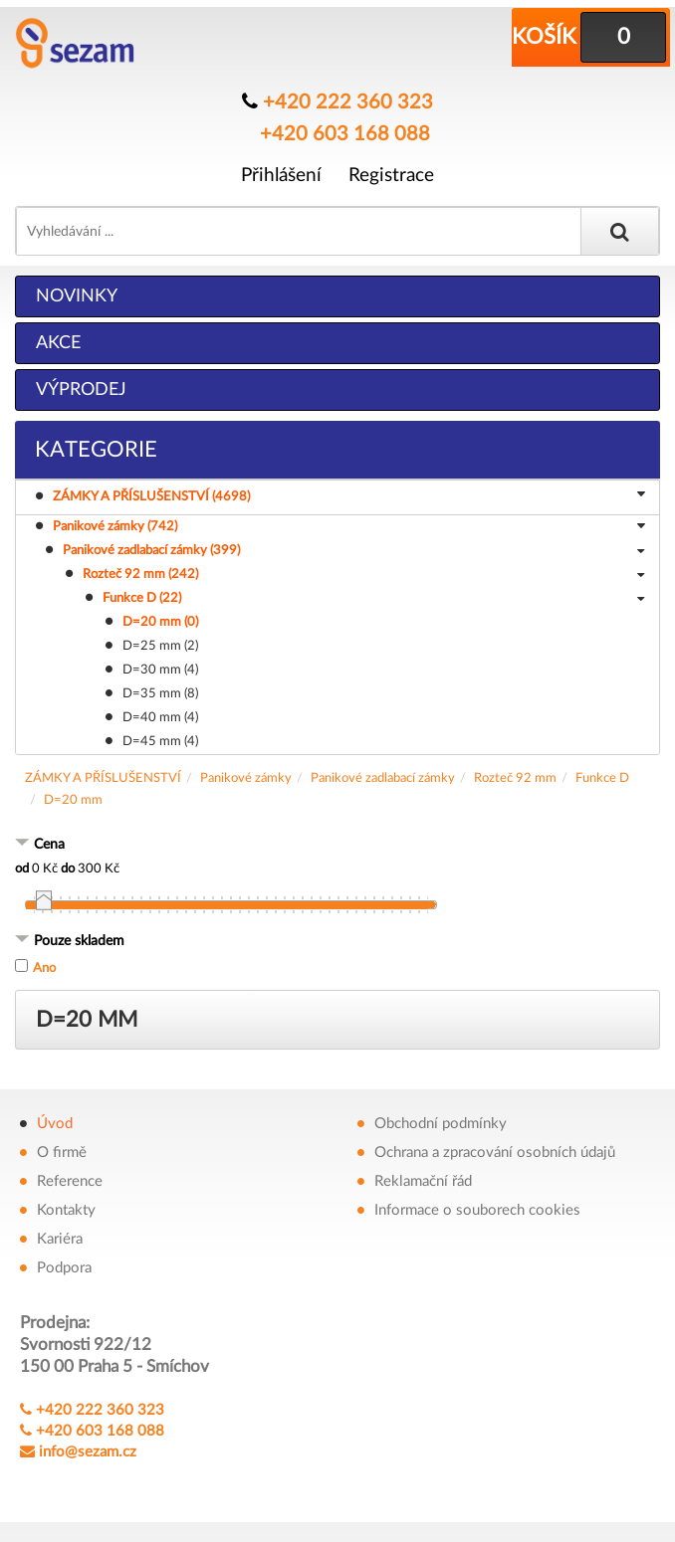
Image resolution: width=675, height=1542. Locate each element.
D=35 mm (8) (160, 693)
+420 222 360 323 (348, 102)
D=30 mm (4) (160, 670)
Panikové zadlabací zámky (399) (353, 552)
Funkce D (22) (373, 600)
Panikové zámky (246, 778)
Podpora (64, 1267)
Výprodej (81, 390)
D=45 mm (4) (160, 741)
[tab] (337, 846)
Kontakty (66, 1210)
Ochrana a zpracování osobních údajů (494, 1152)
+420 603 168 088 (345, 134)
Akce (58, 343)
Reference (70, 1181)
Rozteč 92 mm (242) (363, 576)
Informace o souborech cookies (477, 1210)
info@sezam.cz (87, 1452)
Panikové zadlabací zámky (383, 778)
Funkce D (602, 778)
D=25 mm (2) (160, 646)
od (22, 869)
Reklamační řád (423, 1181)
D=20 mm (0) (160, 622)
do (68, 869)
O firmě (62, 1152)
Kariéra (60, 1239)
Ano (44, 968)
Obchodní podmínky (440, 1123)
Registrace (391, 175)
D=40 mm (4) (160, 717)
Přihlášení (281, 175)
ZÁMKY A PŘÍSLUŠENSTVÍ (103, 778)
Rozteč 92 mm (515, 778)
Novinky (76, 296)
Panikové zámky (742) (349, 528)
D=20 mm (73, 800)
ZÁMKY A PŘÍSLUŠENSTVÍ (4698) (352, 496)
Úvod (55, 1123)
